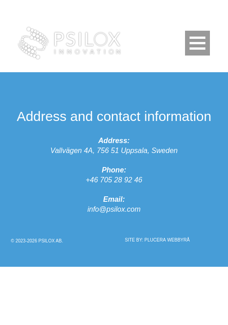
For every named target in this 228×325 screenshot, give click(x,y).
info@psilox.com (114, 209)
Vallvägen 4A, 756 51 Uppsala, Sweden (113, 150)
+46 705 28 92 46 (114, 180)
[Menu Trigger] (197, 43)
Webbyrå (178, 239)
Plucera (155, 239)
